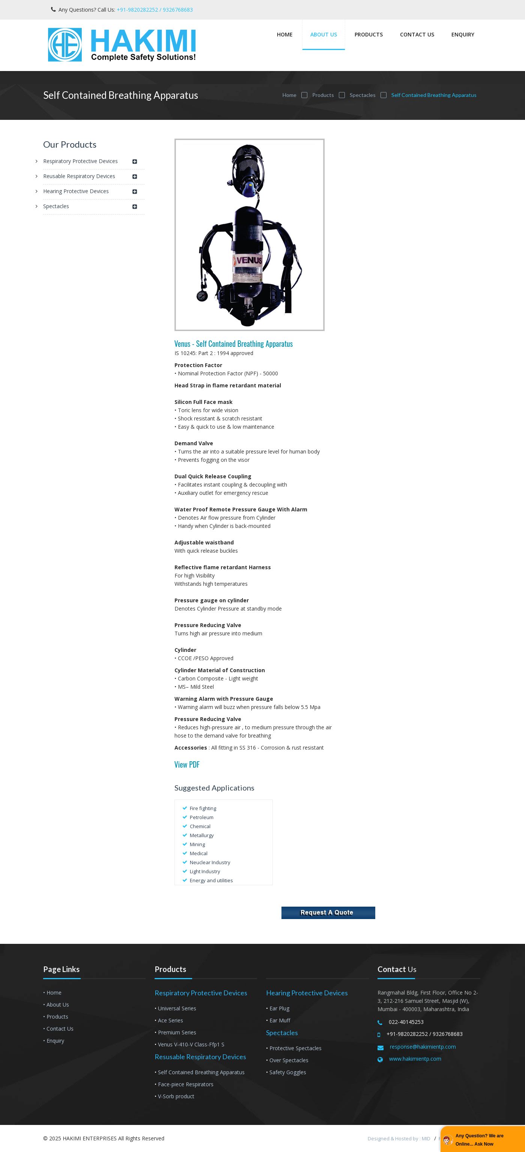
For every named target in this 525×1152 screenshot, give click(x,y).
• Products (55, 1016)
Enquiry (462, 34)
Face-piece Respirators (186, 1084)
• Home (52, 992)
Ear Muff (279, 1020)
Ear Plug (279, 1008)
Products (369, 34)
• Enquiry (53, 1040)
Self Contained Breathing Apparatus (201, 1072)
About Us (323, 34)
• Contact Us (58, 1028)
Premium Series (177, 1032)
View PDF (187, 764)
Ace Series (170, 1020)
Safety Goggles (287, 1072)
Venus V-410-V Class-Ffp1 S (191, 1044)
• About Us (56, 1004)
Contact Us (417, 34)
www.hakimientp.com (415, 1058)
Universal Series (177, 1008)
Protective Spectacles (295, 1048)
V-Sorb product (176, 1096)
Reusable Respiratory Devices (90, 176)
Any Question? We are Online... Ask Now (480, 1140)
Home (285, 34)
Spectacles (363, 95)
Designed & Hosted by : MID (400, 1138)
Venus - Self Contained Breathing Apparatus (233, 343)
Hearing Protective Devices (90, 192)
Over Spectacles (288, 1060)
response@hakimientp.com (423, 1046)
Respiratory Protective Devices (90, 161)
